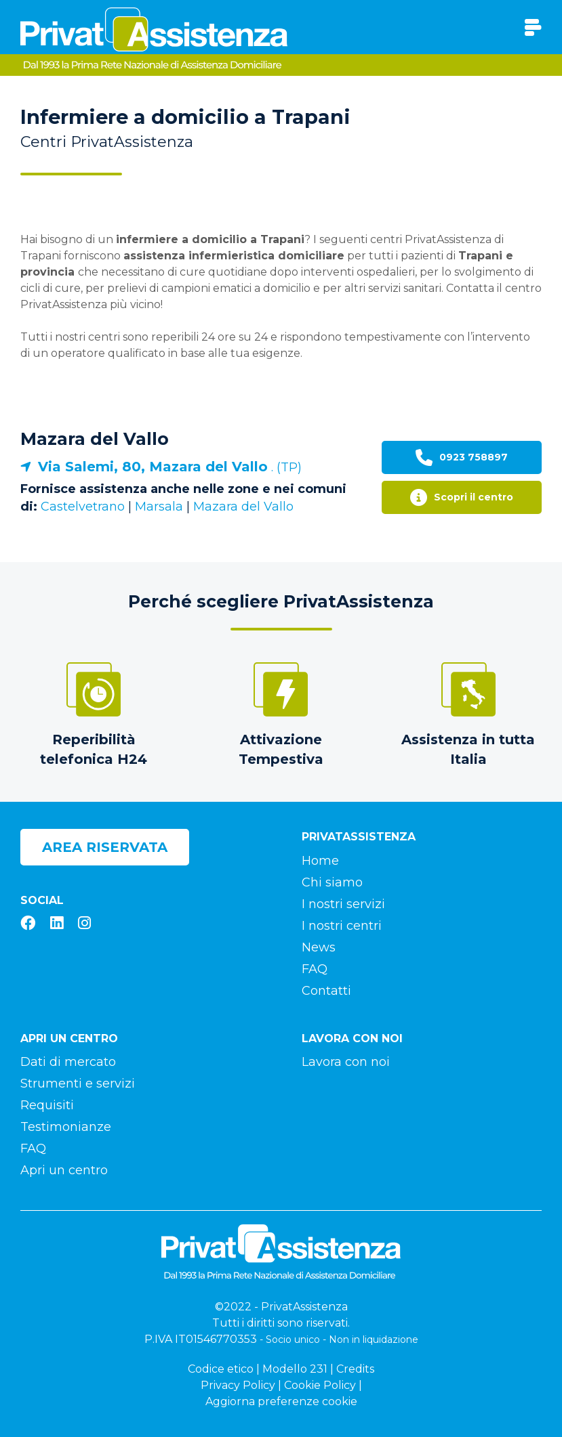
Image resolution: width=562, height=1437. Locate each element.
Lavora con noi (346, 1061)
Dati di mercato (68, 1061)
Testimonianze (65, 1126)
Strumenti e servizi (77, 1083)
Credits (355, 1369)
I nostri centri (342, 925)
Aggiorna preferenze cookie (281, 1401)
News (319, 947)
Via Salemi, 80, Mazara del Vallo (153, 466)
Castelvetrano (83, 506)
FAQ (314, 969)
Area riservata (104, 847)
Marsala (159, 506)
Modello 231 (294, 1369)
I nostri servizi (343, 904)
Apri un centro (64, 1170)
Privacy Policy (238, 1385)
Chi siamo (332, 882)
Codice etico (221, 1369)
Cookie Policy (320, 1385)
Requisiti (47, 1105)
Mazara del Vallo (94, 439)
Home (320, 860)
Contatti (326, 990)
